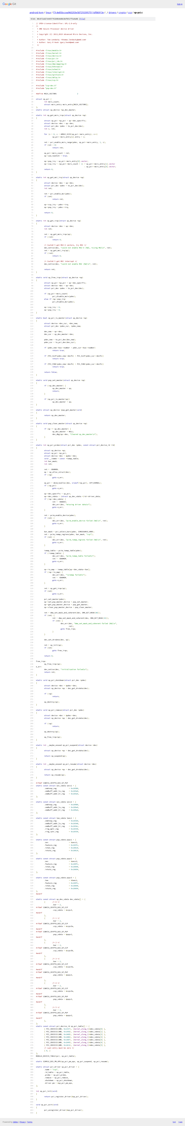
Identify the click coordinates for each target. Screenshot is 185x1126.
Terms (29, 1122)
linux (48, 12)
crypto (122, 12)
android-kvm (37, 12)
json (180, 1122)
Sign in (179, 4)
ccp (130, 12)
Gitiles (15, 1122)
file (82, 19)
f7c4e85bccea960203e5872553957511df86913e (78, 12)
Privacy (22, 1122)
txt (174, 1122)
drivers (112, 12)
